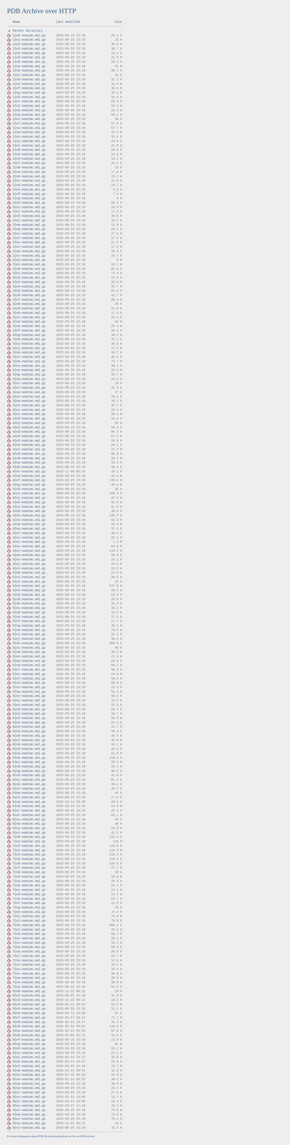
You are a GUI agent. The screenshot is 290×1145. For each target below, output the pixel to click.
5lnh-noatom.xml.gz (29, 630)
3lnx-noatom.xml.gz (29, 405)
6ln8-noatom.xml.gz (29, 744)
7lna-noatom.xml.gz (29, 881)
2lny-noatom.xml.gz (29, 260)
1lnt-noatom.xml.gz (29, 123)
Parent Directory (28, 31)
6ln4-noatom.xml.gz (29, 727)
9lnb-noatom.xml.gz (29, 1035)
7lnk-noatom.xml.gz (29, 925)
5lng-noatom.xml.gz (29, 625)
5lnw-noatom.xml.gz (29, 691)
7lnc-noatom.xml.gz (29, 890)
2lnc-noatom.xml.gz (29, 180)
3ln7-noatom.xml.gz (29, 299)
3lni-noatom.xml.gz (29, 343)
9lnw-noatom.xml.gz (29, 1114)
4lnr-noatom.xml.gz (29, 533)
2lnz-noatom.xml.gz (29, 264)
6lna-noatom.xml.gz (29, 753)
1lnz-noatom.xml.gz (29, 145)
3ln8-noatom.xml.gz (29, 304)
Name (16, 22)
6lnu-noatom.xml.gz (29, 819)
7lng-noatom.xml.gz (29, 907)
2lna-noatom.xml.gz (29, 172)
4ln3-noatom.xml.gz (29, 431)
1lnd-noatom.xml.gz (29, 79)
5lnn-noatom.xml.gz (29, 656)
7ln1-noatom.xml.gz (29, 841)
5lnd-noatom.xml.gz (29, 612)
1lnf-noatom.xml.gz (29, 88)
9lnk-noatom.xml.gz (29, 1061)
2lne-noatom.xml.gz (29, 189)
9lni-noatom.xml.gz (29, 1053)
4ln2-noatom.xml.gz (29, 427)
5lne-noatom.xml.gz (29, 617)
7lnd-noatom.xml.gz (29, 894)
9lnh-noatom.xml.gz (29, 1048)
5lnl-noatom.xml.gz (29, 647)
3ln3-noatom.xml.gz (29, 282)
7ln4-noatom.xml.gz (29, 854)
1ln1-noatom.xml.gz (29, 39)
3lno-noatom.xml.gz (29, 370)
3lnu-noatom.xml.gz (29, 392)
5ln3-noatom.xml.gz (29, 586)
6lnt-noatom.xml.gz (29, 815)
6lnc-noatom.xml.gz (29, 762)
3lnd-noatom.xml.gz (29, 321)
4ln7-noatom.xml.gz (29, 449)
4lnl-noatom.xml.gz (29, 507)
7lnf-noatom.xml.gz (29, 903)
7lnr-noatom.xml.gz (29, 956)
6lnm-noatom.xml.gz (29, 793)
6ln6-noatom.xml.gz (29, 735)
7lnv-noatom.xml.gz (29, 973)
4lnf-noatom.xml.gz (29, 480)
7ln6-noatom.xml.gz (29, 863)
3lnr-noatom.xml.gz (29, 383)
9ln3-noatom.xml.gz (29, 1000)
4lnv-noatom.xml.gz (29, 551)
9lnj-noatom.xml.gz (29, 1057)
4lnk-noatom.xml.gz (29, 502)
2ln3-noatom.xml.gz (29, 154)
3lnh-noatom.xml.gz (29, 339)
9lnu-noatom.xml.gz (29, 1105)
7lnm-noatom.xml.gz (29, 934)
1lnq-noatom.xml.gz (29, 114)
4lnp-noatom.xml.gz (29, 524)
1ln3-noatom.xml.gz (29, 48)
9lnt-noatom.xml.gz (29, 1101)
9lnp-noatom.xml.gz (29, 1083)
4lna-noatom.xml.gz (29, 462)
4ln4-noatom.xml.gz (29, 436)
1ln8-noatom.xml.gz (29, 62)
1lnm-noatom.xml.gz (29, 110)
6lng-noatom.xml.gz (29, 771)
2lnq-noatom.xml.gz (29, 229)
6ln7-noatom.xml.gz (29, 740)
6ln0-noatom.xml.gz (29, 709)
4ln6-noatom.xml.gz (29, 445)
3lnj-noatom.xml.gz (29, 348)
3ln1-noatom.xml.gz (29, 273)
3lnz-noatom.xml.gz (29, 414)
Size (118, 22)
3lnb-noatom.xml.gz (29, 313)
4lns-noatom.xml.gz (29, 537)
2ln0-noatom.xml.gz (29, 150)
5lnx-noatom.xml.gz (29, 696)
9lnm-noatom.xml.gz (29, 1070)
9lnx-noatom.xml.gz (29, 1119)
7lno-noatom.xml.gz (29, 943)
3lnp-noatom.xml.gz (29, 374)
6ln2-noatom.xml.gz (29, 718)
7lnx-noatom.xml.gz (29, 982)
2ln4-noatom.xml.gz (29, 159)
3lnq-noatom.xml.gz (29, 379)
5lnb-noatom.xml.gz (29, 603)
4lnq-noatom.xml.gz (29, 528)
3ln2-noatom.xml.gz (29, 277)
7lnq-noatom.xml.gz (29, 951)
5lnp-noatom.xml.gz (29, 661)
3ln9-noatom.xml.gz (29, 308)
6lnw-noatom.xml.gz (29, 823)
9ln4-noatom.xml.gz (29, 1004)
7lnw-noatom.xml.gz (29, 978)
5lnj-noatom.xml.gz (29, 639)
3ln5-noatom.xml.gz (29, 291)
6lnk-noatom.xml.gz (29, 784)
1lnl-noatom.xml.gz (29, 106)
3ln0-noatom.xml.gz (29, 269)
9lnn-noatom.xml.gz (29, 1075)
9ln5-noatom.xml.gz (29, 1008)
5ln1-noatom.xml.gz (29, 577)
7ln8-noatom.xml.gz (29, 872)
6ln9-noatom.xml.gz (29, 749)
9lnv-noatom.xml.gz (29, 1110)
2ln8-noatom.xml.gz (29, 167)
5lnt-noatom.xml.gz (29, 678)
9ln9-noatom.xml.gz (29, 1026)
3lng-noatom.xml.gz (29, 335)
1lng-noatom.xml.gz (29, 92)
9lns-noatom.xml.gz (29, 1097)
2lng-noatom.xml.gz (29, 198)
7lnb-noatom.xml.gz (29, 885)
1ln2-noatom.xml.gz (29, 44)
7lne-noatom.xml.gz (29, 899)
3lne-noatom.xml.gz (29, 326)
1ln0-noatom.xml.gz (29, 35)
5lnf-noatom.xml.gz (29, 621)
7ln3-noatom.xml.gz (29, 850)
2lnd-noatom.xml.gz (29, 185)
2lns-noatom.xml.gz (29, 233)
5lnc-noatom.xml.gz (29, 608)
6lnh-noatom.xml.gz (29, 775)
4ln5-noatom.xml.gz (29, 440)
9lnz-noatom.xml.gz (29, 1127)
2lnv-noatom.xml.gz (29, 247)
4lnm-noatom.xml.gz (29, 511)
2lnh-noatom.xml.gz (29, 203)
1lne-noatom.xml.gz (29, 84)
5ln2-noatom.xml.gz (29, 581)
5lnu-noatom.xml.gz (29, 683)
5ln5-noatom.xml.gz (29, 595)
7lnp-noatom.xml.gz (29, 947)
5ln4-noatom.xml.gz (29, 590)
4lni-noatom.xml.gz (29, 493)
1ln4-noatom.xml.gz (29, 53)
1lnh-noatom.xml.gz (29, 97)
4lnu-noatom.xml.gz (29, 546)
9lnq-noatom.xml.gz (29, 1088)
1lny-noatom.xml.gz (29, 141)
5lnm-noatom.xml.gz (29, 652)
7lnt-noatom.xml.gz (29, 964)
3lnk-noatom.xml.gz (29, 352)
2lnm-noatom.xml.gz (29, 225)
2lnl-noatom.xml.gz (29, 220)
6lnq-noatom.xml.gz (29, 806)
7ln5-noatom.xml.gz (29, 859)
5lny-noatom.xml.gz (29, 700)
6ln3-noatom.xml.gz (29, 722)
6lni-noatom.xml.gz (29, 779)
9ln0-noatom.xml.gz (29, 991)
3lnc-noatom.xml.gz (29, 317)
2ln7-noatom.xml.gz (29, 163)
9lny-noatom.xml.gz (29, 1123)
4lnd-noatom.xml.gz (29, 476)
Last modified (68, 22)
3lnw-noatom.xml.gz (29, 401)
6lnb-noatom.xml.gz (29, 758)
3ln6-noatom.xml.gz (29, 295)
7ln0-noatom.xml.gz (29, 837)
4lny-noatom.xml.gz (29, 564)
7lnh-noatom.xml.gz (29, 912)
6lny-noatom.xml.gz (29, 828)
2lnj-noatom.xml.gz (29, 211)
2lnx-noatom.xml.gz (29, 255)
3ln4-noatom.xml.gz (29, 286)
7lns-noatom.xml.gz (29, 960)
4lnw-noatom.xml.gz (29, 555)
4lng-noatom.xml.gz (29, 484)
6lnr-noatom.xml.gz (29, 810)
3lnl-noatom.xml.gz (29, 357)
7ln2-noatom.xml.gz (29, 846)
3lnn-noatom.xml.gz (29, 366)
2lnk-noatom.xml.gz (29, 216)
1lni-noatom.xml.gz (29, 101)
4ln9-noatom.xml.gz (29, 458)
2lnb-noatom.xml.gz (29, 176)
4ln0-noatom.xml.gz (29, 418)
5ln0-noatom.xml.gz (29, 572)
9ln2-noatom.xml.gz (29, 995)
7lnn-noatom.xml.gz (29, 938)
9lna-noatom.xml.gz (29, 1031)
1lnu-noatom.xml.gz (29, 128)
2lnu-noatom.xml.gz (29, 242)
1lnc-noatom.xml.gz (29, 75)
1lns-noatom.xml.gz (29, 119)
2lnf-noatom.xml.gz (29, 194)
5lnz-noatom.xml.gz (29, 705)
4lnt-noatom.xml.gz (29, 542)
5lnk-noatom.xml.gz (29, 643)
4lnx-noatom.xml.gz (29, 559)
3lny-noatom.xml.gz (29, 410)
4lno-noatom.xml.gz (29, 520)
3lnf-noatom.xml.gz (29, 330)
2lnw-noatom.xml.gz (29, 251)
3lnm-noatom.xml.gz (29, 361)
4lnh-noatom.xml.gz (29, 489)
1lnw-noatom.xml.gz (29, 132)
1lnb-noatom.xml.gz (29, 70)
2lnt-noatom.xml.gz (29, 238)
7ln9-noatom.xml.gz (29, 876)
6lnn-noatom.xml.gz (29, 797)
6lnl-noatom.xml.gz (29, 788)
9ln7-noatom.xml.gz (29, 1017)
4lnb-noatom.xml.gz (29, 467)
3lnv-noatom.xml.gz (29, 396)
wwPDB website (85, 1136)
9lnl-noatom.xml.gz (29, 1066)
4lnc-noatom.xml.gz (29, 471)
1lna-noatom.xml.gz (29, 66)
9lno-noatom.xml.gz (29, 1079)
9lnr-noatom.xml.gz (29, 1092)
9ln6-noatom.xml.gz (29, 1013)
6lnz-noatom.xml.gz (29, 832)
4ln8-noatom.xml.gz (29, 454)
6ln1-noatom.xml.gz (29, 713)
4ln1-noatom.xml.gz (29, 423)
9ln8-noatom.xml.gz (29, 1022)
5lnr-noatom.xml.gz (29, 669)
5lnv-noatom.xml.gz (29, 687)
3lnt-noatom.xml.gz (29, 387)
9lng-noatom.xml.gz (29, 1044)
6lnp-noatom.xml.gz (29, 802)
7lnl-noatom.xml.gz (29, 929)
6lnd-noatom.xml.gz (29, 766)
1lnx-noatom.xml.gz (29, 136)
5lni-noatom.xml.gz (29, 634)
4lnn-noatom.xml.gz (29, 515)
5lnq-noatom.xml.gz (29, 665)
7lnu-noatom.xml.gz (29, 969)
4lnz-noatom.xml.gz (29, 568)
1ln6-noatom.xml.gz (29, 57)
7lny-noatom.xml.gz (29, 987)
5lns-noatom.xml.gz (29, 674)
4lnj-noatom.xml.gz (29, 498)
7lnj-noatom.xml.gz (29, 920)
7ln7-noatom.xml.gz (29, 867)
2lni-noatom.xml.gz (29, 207)
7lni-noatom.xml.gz (29, 916)
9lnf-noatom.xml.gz (29, 1039)
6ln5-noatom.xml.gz (29, 731)
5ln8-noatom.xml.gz (29, 599)
